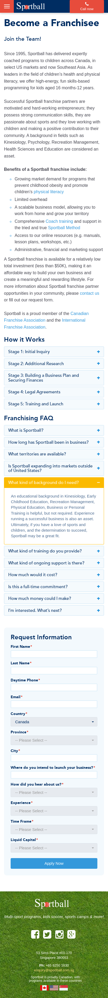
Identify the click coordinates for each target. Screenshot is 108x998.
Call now (86, 6)
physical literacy (49, 191)
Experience (22, 803)
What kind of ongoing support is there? (54, 563)
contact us (89, 293)
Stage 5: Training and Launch (54, 404)
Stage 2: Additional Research (54, 364)
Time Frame (22, 821)
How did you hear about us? (37, 784)
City (15, 751)
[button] (54, 721)
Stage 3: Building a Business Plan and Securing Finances (54, 378)
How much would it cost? (54, 575)
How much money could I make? (54, 599)
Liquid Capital (24, 840)
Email (17, 697)
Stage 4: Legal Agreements (54, 392)
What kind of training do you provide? (54, 551)
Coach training (59, 221)
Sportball (31, 6)
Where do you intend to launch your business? (53, 768)
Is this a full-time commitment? (54, 587)
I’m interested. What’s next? (54, 611)
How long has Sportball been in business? (54, 443)
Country (19, 714)
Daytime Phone (25, 680)
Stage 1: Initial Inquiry (54, 352)
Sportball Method (64, 227)
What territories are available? (54, 454)
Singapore (63, 988)
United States (54, 988)
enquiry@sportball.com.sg (54, 970)
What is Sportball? (54, 431)
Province (19, 732)
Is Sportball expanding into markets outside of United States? (54, 468)
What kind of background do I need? (54, 483)
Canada (44, 988)
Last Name (21, 663)
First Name (21, 647)
